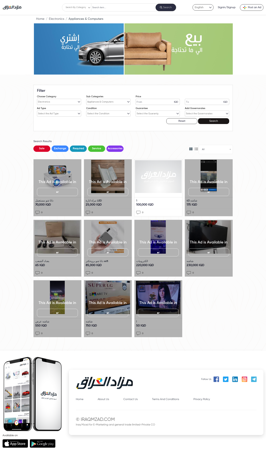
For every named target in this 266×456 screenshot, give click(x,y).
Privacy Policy (201, 399)
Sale (42, 148)
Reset (200, 121)
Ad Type (41, 108)
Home (40, 18)
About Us (103, 399)
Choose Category (46, 96)
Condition (91, 108)
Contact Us (130, 399)
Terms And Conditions (165, 399)
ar (57, 191)
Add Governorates (195, 108)
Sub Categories (94, 96)
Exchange (60, 148)
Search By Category (75, 7)
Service (97, 148)
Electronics (56, 18)
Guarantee (142, 108)
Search (219, 121)
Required (78, 148)
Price (138, 96)
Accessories (115, 148)
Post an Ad (252, 7)
